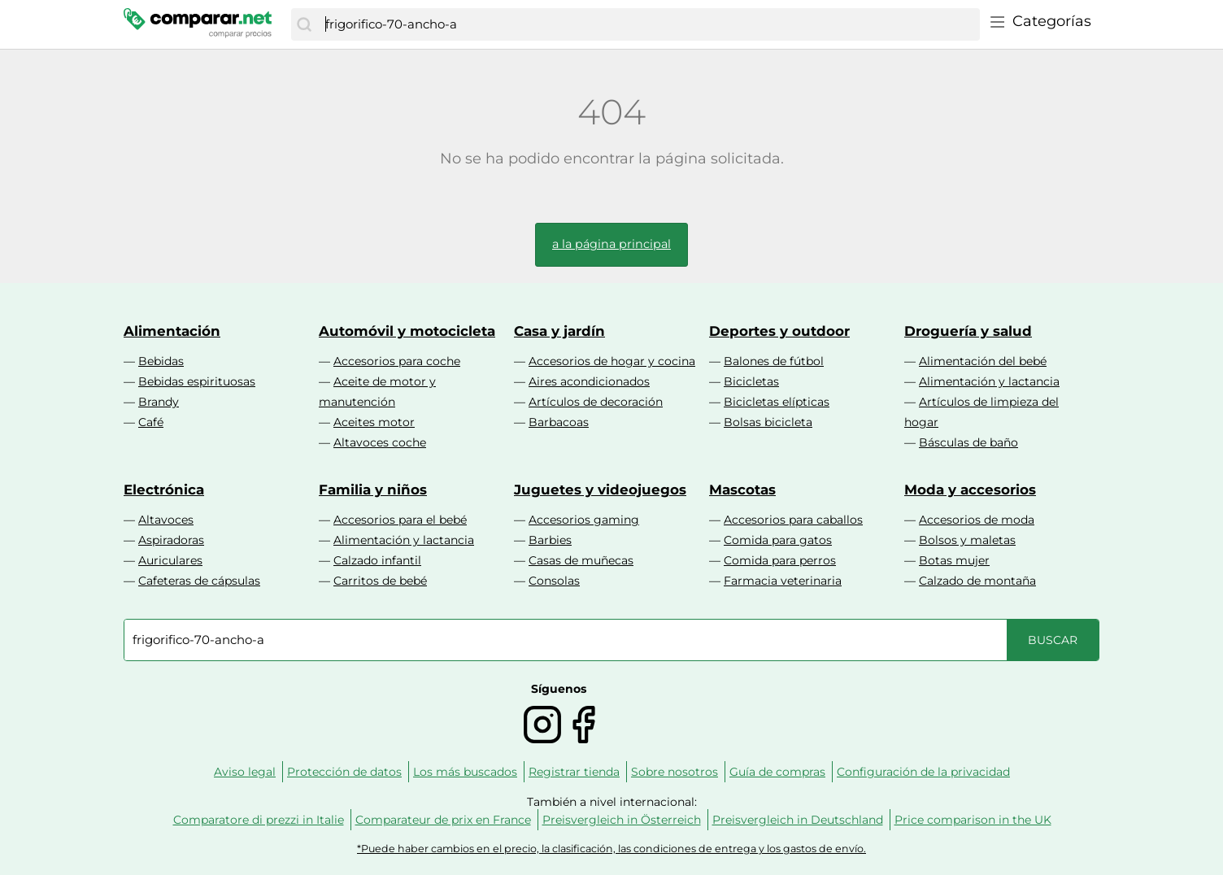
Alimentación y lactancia (989, 381)
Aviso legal (245, 771)
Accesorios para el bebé (400, 519)
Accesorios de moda (976, 519)
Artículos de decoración (596, 401)
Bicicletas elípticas (776, 401)
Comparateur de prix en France (443, 819)
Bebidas (161, 361)
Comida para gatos (778, 540)
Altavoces (166, 519)
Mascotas (742, 489)
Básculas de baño (968, 442)
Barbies (550, 540)
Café (150, 422)
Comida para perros (780, 560)
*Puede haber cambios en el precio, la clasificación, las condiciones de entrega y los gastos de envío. (611, 848)
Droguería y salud (968, 331)
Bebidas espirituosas (196, 381)
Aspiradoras (171, 540)
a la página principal (611, 244)
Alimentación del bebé (983, 361)
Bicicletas (751, 381)
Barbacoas (559, 422)
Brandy (158, 401)
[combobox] (648, 24)
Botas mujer (954, 560)
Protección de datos (344, 771)
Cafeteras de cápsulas (199, 580)
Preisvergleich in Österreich (621, 819)
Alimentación (172, 331)
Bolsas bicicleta (768, 422)
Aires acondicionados (589, 381)
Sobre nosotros (674, 771)
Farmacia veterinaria (783, 580)
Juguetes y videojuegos (600, 489)
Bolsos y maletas (967, 540)
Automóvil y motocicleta (407, 331)
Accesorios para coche (396, 361)
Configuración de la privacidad (923, 771)
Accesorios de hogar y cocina (612, 361)
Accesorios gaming (584, 519)
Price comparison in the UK (972, 819)
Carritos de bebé (380, 580)
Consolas (554, 580)
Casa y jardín (559, 331)
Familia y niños (373, 489)
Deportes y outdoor (779, 331)
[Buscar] (304, 24)
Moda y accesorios (970, 489)
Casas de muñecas (581, 560)
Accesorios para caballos (793, 519)
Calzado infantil (377, 560)
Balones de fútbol (774, 361)
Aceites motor (374, 422)
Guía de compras (777, 771)
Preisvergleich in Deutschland (797, 819)
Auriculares (170, 560)
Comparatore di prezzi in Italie (258, 819)
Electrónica (164, 489)
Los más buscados (465, 771)
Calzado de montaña (977, 580)
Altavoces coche (379, 442)
